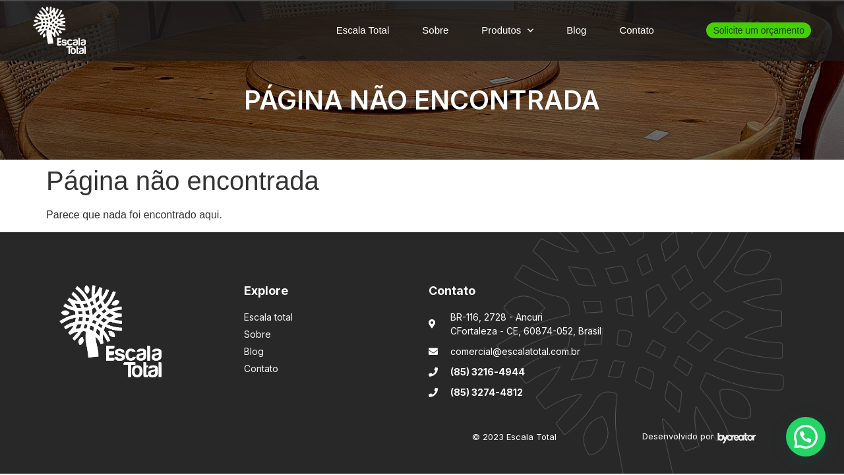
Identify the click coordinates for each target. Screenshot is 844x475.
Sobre (435, 30)
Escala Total (363, 30)
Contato (636, 30)
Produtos (507, 30)
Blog (576, 30)
